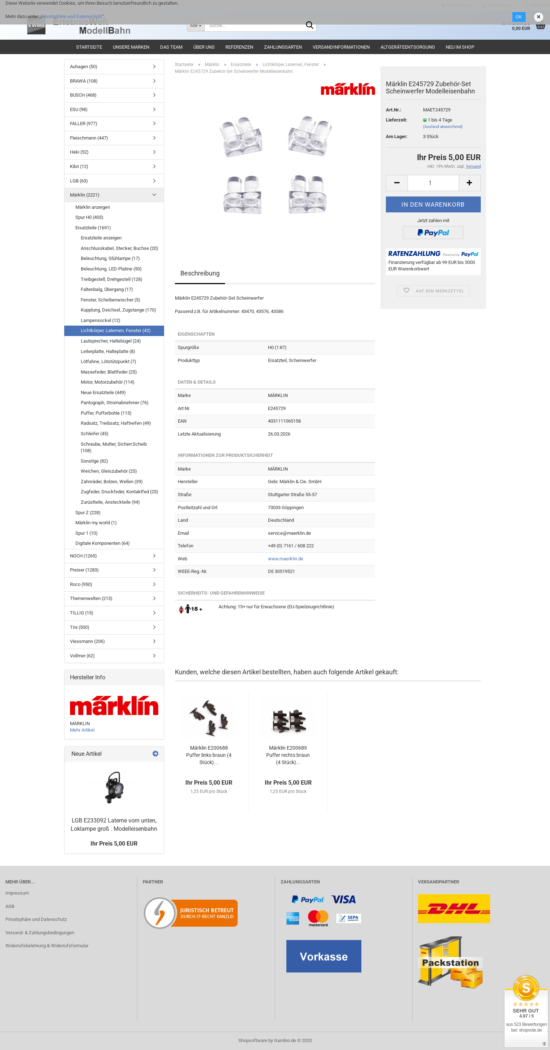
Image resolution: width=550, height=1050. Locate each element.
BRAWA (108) (84, 81)
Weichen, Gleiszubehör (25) (109, 471)
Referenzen (239, 47)
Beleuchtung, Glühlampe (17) (110, 258)
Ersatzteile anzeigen (101, 238)
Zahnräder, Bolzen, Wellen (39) (112, 481)
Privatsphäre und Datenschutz (71, 16)
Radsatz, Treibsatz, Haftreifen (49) (116, 423)
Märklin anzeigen (92, 207)
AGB (9, 906)
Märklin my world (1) (96, 522)
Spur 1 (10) (86, 533)
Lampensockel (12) (100, 320)
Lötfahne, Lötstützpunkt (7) (108, 361)
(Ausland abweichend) (443, 126)
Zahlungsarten (283, 47)
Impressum (17, 893)
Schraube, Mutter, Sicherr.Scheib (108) (114, 447)
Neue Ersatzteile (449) (103, 392)
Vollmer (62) (82, 655)
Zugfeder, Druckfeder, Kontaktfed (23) (119, 491)
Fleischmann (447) (89, 138)
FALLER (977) (83, 123)
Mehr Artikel (82, 730)
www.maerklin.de (285, 558)
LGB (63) (79, 181)
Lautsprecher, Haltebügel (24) (111, 341)
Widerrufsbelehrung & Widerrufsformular (46, 945)
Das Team (171, 47)
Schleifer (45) (95, 433)
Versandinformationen (341, 47)
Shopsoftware (252, 1040)
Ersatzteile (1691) (93, 227)
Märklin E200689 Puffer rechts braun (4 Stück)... (288, 755)
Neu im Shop (460, 47)
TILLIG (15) (81, 613)
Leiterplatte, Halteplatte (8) (108, 351)
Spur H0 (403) (89, 217)
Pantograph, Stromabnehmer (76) (115, 402)
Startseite (89, 47)
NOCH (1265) (83, 556)
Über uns (204, 47)
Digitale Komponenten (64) (102, 543)
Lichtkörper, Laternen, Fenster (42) (116, 330)
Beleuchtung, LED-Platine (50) (111, 269)
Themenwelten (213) (91, 598)
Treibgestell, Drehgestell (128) (111, 279)
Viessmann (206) (87, 641)
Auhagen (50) (83, 66)
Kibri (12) (79, 166)
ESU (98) (79, 109)
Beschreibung (200, 273)
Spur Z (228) (88, 512)
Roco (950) (81, 584)
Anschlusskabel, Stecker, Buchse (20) (119, 248)
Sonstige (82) (94, 461)
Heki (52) (79, 152)
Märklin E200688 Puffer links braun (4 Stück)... (209, 755)
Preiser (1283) (84, 570)
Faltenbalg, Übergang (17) (107, 289)
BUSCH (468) (83, 95)
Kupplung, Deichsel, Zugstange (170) (118, 310)
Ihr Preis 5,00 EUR (114, 843)
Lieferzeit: (396, 120)
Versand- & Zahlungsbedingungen (39, 932)
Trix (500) (79, 627)
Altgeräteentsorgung (407, 47)
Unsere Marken (131, 47)
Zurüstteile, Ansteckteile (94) (110, 502)
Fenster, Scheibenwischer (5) (110, 300)
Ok (519, 16)
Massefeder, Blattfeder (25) (109, 372)
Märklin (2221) (85, 195)
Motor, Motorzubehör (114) (108, 382)
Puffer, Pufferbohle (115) (106, 413)
